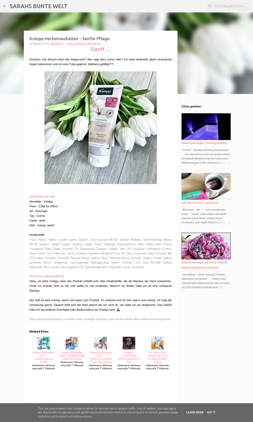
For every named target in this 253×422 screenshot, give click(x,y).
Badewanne (57, 44)
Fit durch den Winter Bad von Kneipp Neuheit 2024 (157, 350)
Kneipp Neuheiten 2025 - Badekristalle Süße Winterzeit (72, 348)
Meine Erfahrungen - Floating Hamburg (204, 143)
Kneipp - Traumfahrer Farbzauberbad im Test (129, 350)
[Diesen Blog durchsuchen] (231, 6)
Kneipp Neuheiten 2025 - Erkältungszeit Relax (44, 350)
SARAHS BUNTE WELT (38, 6)
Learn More (194, 412)
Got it (211, 412)
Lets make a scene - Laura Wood (200, 202)
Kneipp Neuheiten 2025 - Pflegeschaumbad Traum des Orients (100, 350)
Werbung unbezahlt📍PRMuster (83, 44)
